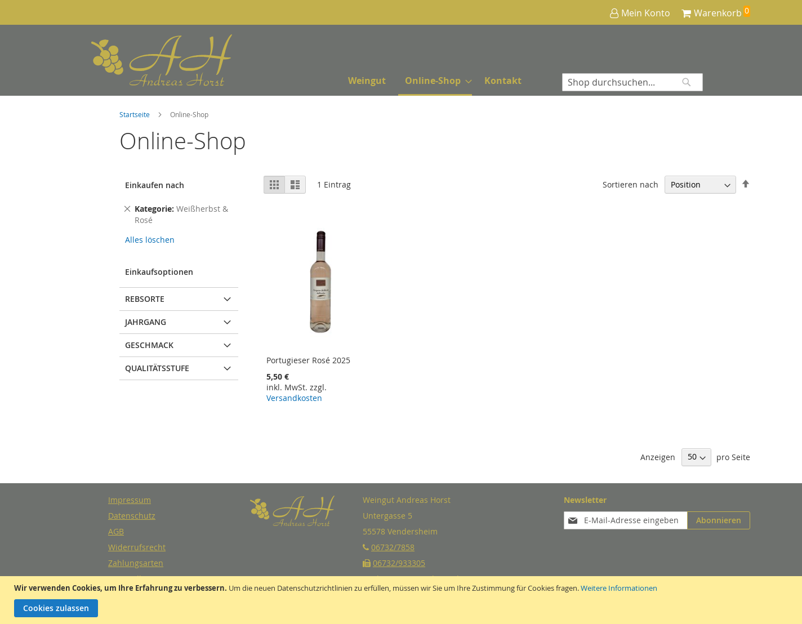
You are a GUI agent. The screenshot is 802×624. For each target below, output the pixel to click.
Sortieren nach (630, 184)
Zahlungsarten (135, 563)
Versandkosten (294, 398)
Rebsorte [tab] (144, 298)
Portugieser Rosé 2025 (308, 360)
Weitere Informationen (619, 588)
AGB (116, 531)
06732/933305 (399, 563)
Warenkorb (718, 13)
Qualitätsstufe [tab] (157, 368)
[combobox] (632, 82)
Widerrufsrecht (137, 547)
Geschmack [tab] (149, 345)
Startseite (135, 114)
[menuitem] (367, 81)
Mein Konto (645, 13)
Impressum (129, 499)
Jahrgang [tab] (145, 322)
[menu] (435, 82)
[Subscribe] (718, 520)
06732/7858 (393, 547)
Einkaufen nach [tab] (154, 185)
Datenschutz (131, 515)
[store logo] (133, 60)
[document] (402, 600)
